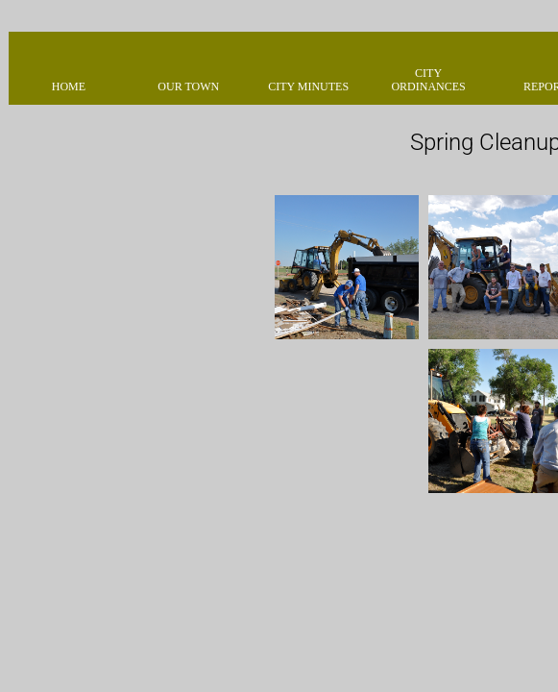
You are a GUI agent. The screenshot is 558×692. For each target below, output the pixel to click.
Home (68, 86)
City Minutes (308, 86)
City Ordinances (428, 79)
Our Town (188, 86)
